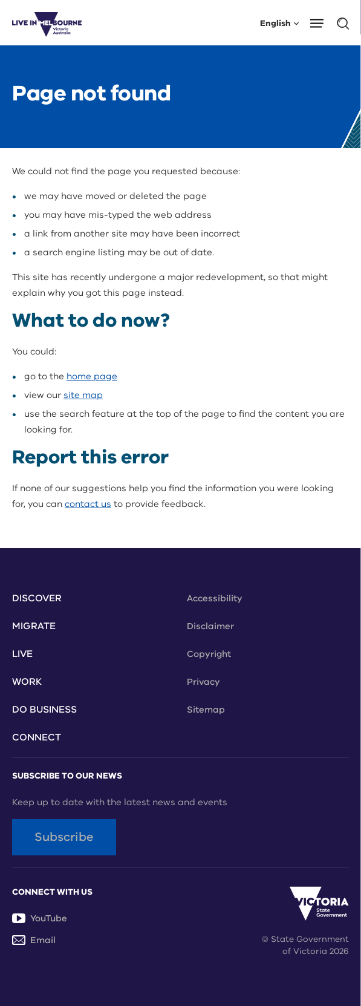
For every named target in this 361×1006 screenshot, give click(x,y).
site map (83, 395)
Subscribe (64, 837)
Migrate (34, 626)
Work (27, 681)
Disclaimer (210, 626)
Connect (36, 737)
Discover (37, 598)
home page (92, 376)
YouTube (39, 918)
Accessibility (214, 598)
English (279, 22)
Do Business (44, 709)
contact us (88, 504)
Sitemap (206, 710)
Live (22, 654)
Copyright (209, 654)
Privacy (203, 682)
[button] (320, 22)
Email (34, 940)
